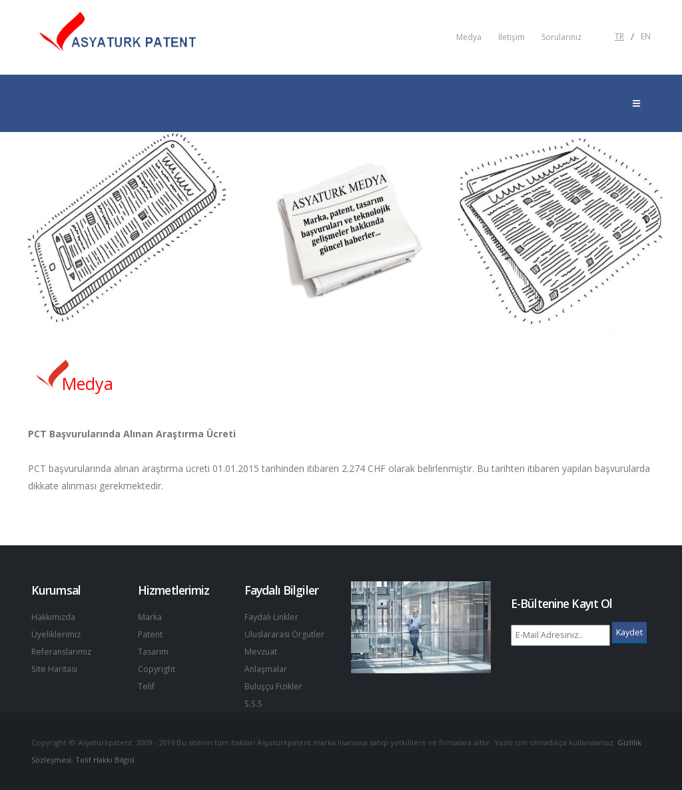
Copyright (157, 669)
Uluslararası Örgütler (285, 634)
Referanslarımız (62, 651)
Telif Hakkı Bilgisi (107, 760)
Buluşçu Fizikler (274, 686)
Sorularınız (561, 37)
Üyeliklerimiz (56, 634)
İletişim (511, 37)
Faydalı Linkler (271, 617)
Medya (469, 37)
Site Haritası (55, 669)
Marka (150, 617)
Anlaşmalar (266, 669)
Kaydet (629, 632)
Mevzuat (261, 651)
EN (646, 36)
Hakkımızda (53, 617)
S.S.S (254, 703)
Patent (151, 634)
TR (619, 36)
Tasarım (153, 651)
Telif (146, 686)
